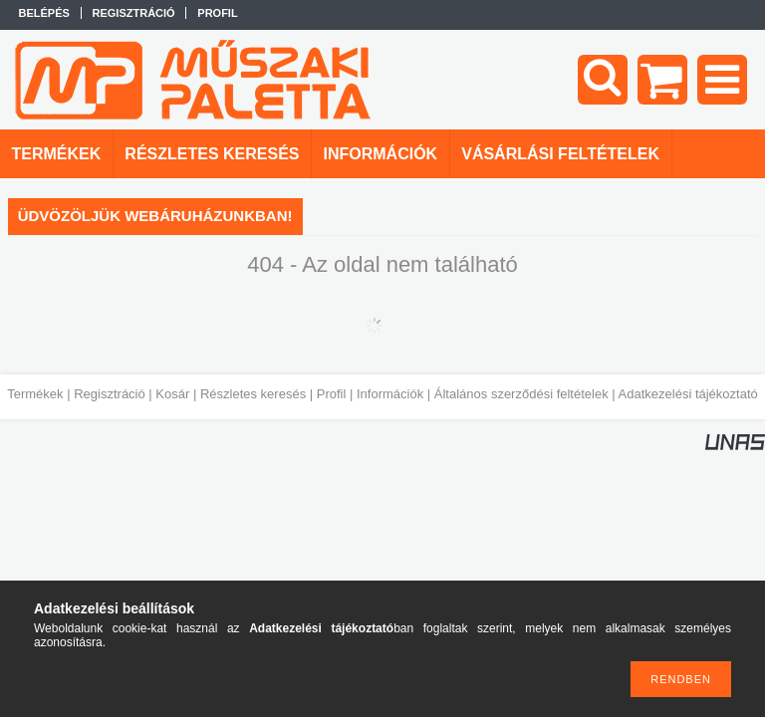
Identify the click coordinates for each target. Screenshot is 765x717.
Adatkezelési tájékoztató (688, 393)
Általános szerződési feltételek (521, 393)
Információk (390, 393)
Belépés (44, 13)
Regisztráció (109, 393)
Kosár (172, 393)
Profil (332, 393)
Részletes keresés (253, 393)
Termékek (35, 393)
